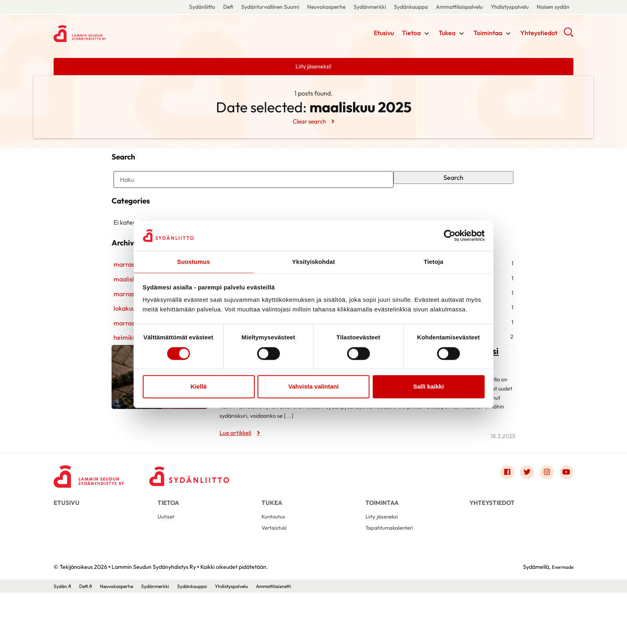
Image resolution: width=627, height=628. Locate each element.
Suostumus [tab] (193, 261)
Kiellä (198, 387)
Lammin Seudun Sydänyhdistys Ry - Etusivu (118, 33)
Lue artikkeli (237, 459)
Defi (228, 6)
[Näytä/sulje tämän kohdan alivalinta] (427, 35)
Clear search (309, 121)
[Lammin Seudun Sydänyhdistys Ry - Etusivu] (94, 502)
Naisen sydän (553, 6)
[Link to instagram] (544, 500)
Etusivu (384, 34)
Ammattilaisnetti (301, 621)
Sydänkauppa (411, 6)
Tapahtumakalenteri (392, 562)
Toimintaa (487, 34)
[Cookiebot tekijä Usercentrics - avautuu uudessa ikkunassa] (450, 235)
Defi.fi (89, 621)
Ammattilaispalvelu (459, 6)
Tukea (447, 34)
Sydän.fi (64, 621)
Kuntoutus (275, 549)
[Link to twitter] (522, 500)
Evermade (560, 602)
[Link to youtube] (565, 500)
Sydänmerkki (369, 6)
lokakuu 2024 (131, 335)
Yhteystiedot (538, 34)
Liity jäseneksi (383, 549)
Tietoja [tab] (433, 261)
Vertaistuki (276, 562)
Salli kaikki (428, 387)
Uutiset (167, 549)
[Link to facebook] (501, 500)
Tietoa (411, 34)
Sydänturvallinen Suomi (270, 6)
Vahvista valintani (313, 387)
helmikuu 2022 (133, 364)
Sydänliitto (202, 6)
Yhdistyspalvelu (510, 6)
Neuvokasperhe (326, 6)
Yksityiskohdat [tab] (313, 261)
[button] (568, 36)
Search (455, 183)
